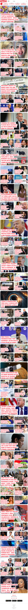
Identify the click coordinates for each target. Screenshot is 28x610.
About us (14, 608)
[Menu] (8, 1)
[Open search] (26, 1)
